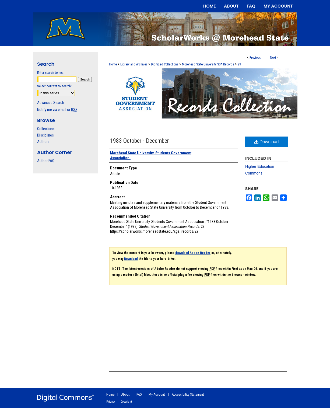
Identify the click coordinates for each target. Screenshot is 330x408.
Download (266, 142)
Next (273, 58)
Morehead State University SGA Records (208, 64)
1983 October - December (139, 140)
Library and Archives (134, 64)
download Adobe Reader (192, 253)
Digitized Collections (164, 64)
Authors (43, 142)
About (125, 394)
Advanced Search (50, 102)
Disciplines (45, 135)
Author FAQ (45, 161)
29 (239, 64)
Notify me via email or (57, 109)
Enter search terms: (50, 73)
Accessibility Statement (188, 394)
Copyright (126, 401)
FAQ (139, 394)
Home (113, 64)
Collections (46, 129)
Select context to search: (54, 86)
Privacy (110, 401)
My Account (157, 394)
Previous (255, 58)
